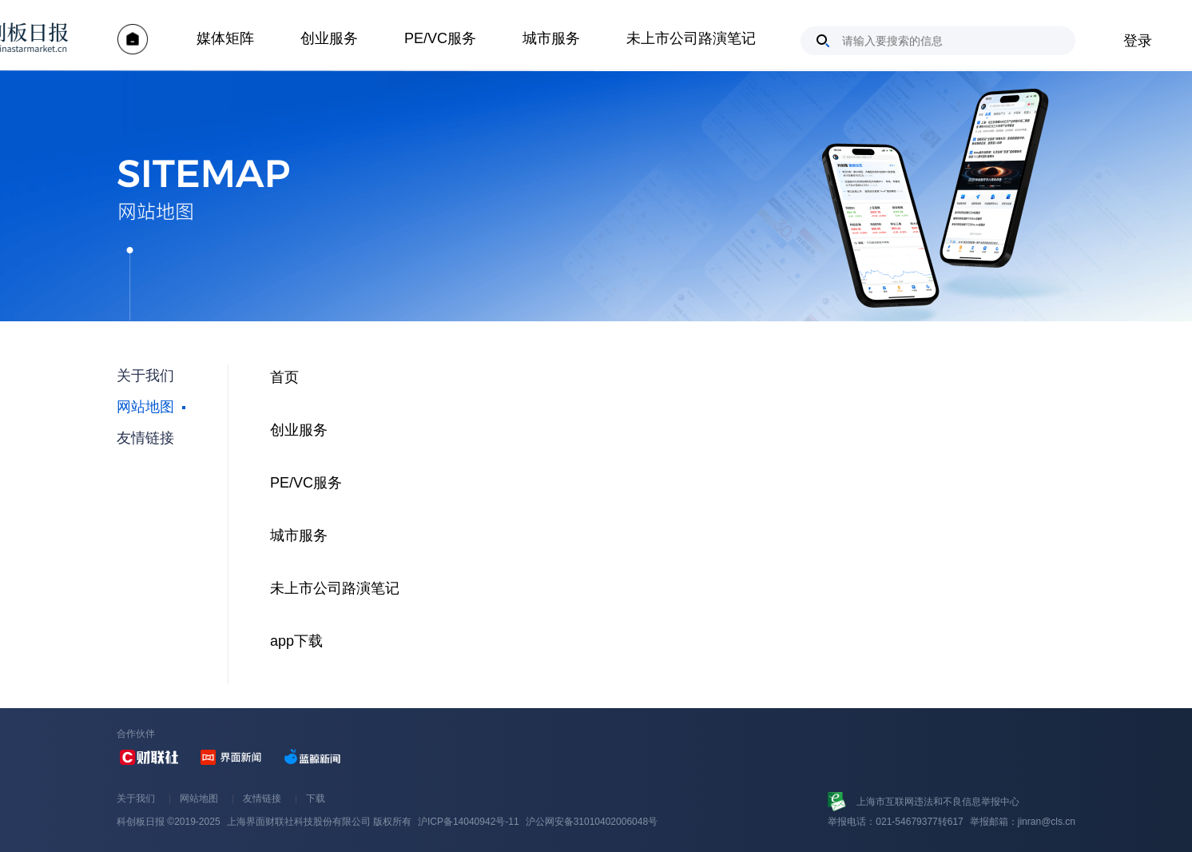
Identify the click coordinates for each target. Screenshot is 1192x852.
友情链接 (262, 798)
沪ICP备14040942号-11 (468, 821)
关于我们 (136, 798)
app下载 (296, 641)
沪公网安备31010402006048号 (592, 821)
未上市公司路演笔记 (691, 38)
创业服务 (329, 38)
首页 (284, 377)
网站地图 (199, 798)
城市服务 (551, 38)
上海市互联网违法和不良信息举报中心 (937, 801)
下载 (315, 798)
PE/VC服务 (440, 38)
